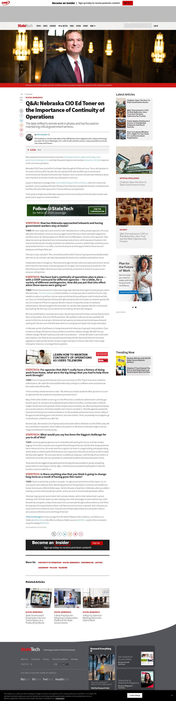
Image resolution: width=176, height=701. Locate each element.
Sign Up (126, 3)
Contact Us (35, 659)
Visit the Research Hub (100, 688)
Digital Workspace (29, 94)
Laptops (98, 562)
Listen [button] (33, 150)
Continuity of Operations (49, 562)
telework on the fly (91, 160)
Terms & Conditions (60, 659)
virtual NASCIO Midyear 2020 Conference (71, 183)
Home (22, 94)
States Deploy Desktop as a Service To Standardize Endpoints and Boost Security (138, 124)
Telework (62, 567)
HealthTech (62, 679)
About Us (24, 659)
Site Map (74, 659)
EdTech (36, 679)
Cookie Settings (135, 695)
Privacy (46, 659)
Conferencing (87, 562)
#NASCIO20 (44, 523)
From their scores (45, 293)
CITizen (78, 26)
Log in (156, 26)
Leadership (43, 567)
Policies (53, 567)
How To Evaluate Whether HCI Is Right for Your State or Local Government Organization (138, 135)
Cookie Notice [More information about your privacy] (59, 698)
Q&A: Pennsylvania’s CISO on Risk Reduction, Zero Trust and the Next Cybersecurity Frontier (137, 113)
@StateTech (38, 520)
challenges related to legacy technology (79, 157)
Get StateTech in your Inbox (125, 658)
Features (53, 26)
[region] (88, 695)
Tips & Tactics (62, 26)
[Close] (172, 695)
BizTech (25, 679)
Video (72, 26)
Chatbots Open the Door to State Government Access (138, 101)
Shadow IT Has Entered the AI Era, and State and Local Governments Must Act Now (138, 370)
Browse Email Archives (123, 663)
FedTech (48, 679)
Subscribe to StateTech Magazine (128, 681)
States (45, 26)
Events (85, 26)
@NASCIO (81, 520)
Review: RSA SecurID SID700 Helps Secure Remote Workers (138, 360)
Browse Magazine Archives (125, 687)
